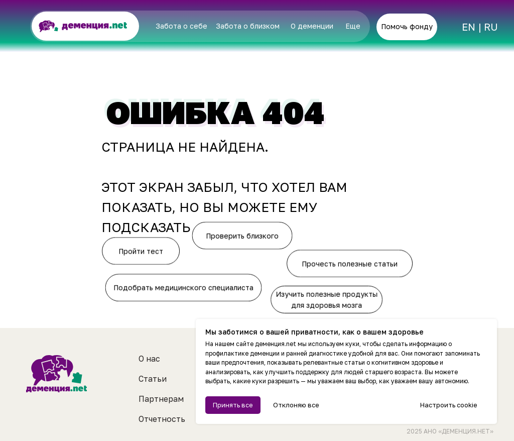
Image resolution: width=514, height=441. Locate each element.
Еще (352, 26)
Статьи (153, 379)
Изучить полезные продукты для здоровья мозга (326, 300)
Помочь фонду (407, 26)
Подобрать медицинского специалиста (183, 287)
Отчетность (162, 419)
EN (468, 27)
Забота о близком (248, 26)
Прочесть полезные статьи (351, 263)
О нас (149, 359)
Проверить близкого (242, 235)
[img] (448, 27)
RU (491, 27)
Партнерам (161, 399)
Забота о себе (181, 26)
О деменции (312, 26)
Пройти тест (142, 251)
